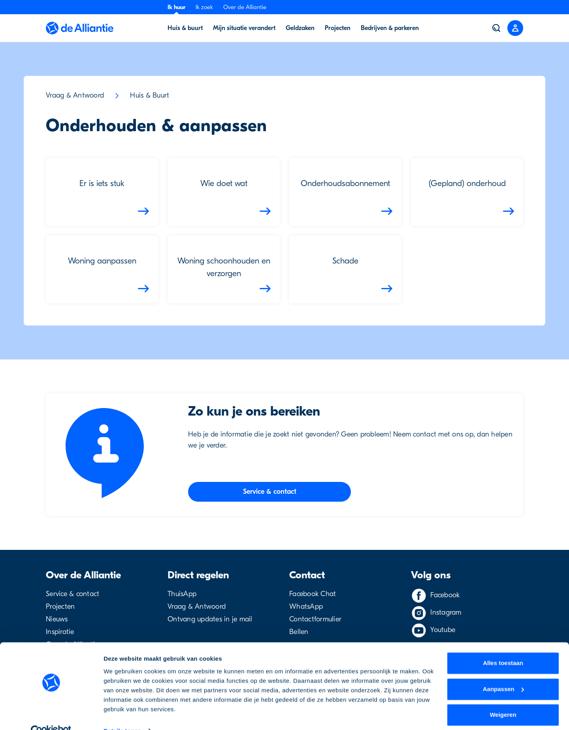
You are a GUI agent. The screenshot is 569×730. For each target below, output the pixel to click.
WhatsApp (306, 606)
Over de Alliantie (244, 7)
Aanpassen (503, 672)
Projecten (60, 606)
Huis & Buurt (149, 95)
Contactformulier (315, 619)
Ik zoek (204, 7)
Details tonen (122, 714)
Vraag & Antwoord (75, 95)
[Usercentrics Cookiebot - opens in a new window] (51, 715)
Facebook (445, 595)
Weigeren (503, 698)
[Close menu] (515, 28)
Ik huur (176, 7)
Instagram (445, 612)
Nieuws (57, 619)
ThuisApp (182, 594)
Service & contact (72, 594)
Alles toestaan (503, 646)
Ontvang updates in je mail (210, 619)
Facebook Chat (312, 594)
